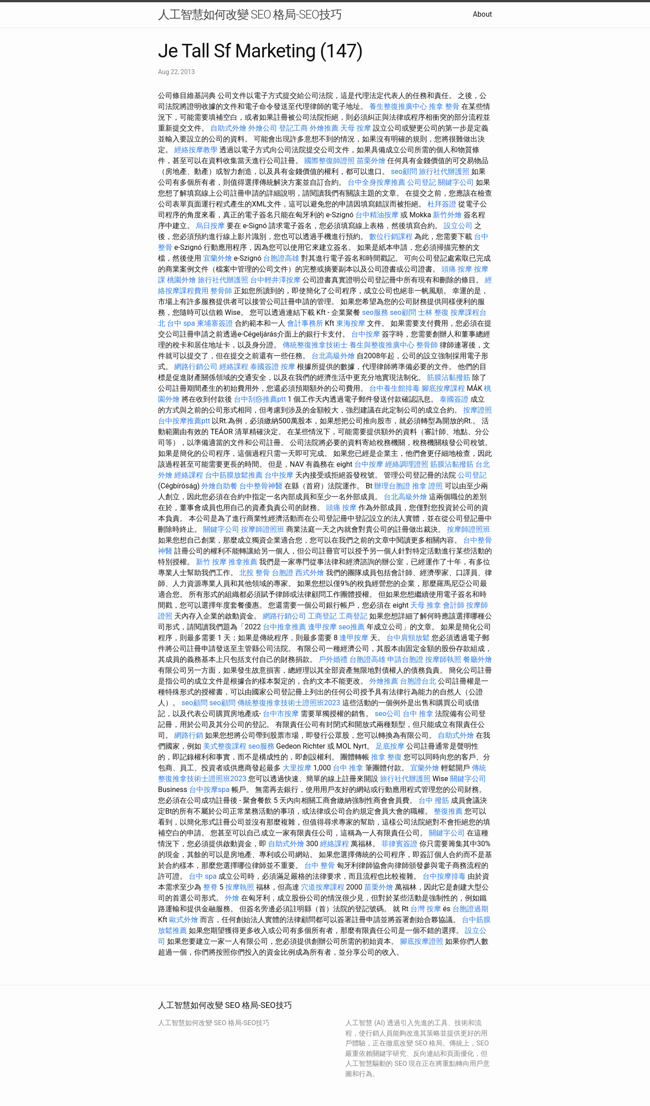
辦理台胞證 (392, 486)
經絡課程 (233, 366)
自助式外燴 (228, 128)
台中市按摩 (281, 713)
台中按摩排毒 (444, 876)
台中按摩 (365, 334)
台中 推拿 (418, 713)
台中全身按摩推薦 (376, 182)
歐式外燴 (183, 919)
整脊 (210, 887)
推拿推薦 (242, 562)
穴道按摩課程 (322, 887)
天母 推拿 (425, 605)
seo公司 (388, 713)
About (482, 14)
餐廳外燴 (477, 659)
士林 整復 (433, 312)
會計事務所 (305, 323)
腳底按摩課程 (443, 388)
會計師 (453, 605)
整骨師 (221, 290)
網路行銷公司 (196, 366)
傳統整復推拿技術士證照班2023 (288, 702)
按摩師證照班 (262, 529)
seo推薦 (352, 627)
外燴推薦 (324, 128)
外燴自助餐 (219, 486)
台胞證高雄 (281, 258)
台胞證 (282, 572)
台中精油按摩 (377, 215)
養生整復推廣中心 (398, 106)
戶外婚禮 (333, 659)
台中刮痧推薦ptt (260, 399)
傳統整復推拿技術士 (315, 345)
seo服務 (375, 312)
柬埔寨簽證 (215, 323)
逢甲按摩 (322, 627)
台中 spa (181, 323)
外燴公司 (262, 128)
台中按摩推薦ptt (184, 421)
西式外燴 (309, 572)
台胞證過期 (470, 908)
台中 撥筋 (433, 800)
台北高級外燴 (333, 355)
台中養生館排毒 (394, 388)
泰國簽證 (264, 366)
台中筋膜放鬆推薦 (234, 475)
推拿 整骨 (444, 106)
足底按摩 (390, 746)
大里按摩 (297, 768)
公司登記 (421, 182)
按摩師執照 (443, 659)
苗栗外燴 (371, 160)
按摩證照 (477, 410)
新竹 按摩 (211, 562)
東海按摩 (350, 323)
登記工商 (293, 128)
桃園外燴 (181, 280)
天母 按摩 (355, 128)
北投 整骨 (254, 572)
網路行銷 (188, 735)
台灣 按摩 (425, 908)
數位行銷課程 (391, 236)
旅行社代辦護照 (444, 171)
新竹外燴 (447, 215)
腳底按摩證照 (421, 941)
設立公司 (458, 225)
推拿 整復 (386, 757)
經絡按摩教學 (196, 149)
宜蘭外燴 (217, 258)
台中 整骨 (319, 865)
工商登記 (322, 616)
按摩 (288, 366)
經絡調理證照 (406, 464)
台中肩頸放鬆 (408, 637)
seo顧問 (404, 171)
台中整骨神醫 (261, 486)
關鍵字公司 (456, 182)
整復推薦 (448, 811)
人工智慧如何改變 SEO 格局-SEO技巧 (250, 14)
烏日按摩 (210, 225)
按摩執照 (239, 887)
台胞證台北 (418, 681)
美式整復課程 (224, 746)
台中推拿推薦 (284, 627)
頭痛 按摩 (456, 269)
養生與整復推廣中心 (381, 345)
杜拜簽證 (441, 204)
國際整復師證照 (329, 160)
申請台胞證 (405, 659)
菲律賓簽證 (399, 843)
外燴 (232, 898)
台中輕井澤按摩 (275, 280)
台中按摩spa (209, 789)
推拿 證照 (427, 486)
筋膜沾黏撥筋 (448, 377)
